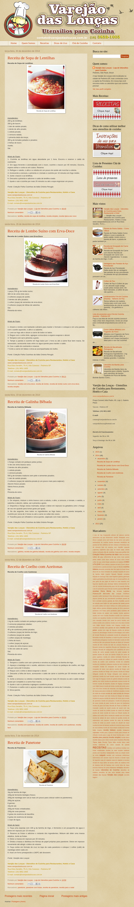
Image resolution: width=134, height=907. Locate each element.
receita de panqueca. (108, 701)
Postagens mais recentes (18, 896)
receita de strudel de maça (120, 723)
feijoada (113, 574)
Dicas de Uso (60, 43)
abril (99, 508)
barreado (117, 542)
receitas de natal (111, 750)
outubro (100, 485)
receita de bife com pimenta (101, 642)
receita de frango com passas (108, 671)
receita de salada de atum (101, 718)
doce (102, 572)
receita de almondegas (100, 632)
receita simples (52, 216)
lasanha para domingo (106, 584)
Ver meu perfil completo (102, 89)
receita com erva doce (26, 384)
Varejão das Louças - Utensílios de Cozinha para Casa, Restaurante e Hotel (116, 211)
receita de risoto (98, 713)
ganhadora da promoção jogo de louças (109, 579)
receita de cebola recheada (112, 657)
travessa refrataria (116, 767)
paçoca (95, 598)
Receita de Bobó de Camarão (120, 642)
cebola (127, 549)
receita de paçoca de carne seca (114, 698)
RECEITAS (99, 747)
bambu (111, 542)
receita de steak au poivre (101, 723)
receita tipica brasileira (116, 740)
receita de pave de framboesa (119, 703)
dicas (127, 569)
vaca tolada (125, 772)
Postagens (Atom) (18, 902)
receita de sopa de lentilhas (34, 216)
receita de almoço (123, 630)
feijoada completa (123, 574)
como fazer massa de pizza (111, 559)
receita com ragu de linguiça (107, 630)
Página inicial (47, 896)
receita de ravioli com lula (120, 708)
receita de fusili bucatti (106, 676)
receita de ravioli (105, 708)
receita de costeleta (122, 662)
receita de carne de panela (106, 654)
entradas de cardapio (111, 572)
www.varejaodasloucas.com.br (103, 396)
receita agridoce (124, 613)
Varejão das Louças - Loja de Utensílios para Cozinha (111, 69)
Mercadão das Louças (112, 593)
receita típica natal (123, 742)
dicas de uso (97, 572)
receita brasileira (109, 615)
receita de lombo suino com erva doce (64, 384)
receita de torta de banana (101, 725)
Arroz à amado (97, 540)
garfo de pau (100, 581)
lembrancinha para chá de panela (113, 586)
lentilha (20, 216)
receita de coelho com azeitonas (62, 725)
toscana (95, 767)
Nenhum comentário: (16, 212)
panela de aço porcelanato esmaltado (110, 598)
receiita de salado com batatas (107, 613)
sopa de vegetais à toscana (120, 760)
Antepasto (122, 537)
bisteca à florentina (120, 545)
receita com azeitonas (26, 725)
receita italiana (109, 730)
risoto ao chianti (120, 753)
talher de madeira (120, 762)
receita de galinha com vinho (56, 552)
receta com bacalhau (99, 753)
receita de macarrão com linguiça (113, 688)
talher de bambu (109, 762)
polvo (108, 610)
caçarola (126, 547)
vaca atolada (116, 772)
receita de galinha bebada (34, 552)
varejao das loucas (100, 775)
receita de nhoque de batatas (120, 696)
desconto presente (104, 569)
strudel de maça (98, 762)
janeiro (100, 519)
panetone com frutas (34, 887)
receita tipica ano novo (67, 216)
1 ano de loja (97, 535)
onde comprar (125, 596)
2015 (97, 452)
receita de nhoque (123, 693)
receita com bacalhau (99, 618)
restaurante (111, 753)
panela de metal (119, 603)
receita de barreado (114, 640)
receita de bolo (98, 645)
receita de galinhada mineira (113, 681)
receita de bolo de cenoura (112, 645)
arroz (127, 537)
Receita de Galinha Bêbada (30, 401)
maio (99, 504)
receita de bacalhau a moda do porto (111, 637)
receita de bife (124, 640)
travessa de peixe (103, 767)
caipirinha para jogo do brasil (110, 549)
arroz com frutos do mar (110, 540)
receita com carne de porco (111, 620)
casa (122, 549)
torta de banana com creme (109, 765)
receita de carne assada (101, 652)
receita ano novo (98, 615)
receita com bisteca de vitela (116, 618)
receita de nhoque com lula (101, 696)
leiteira (116, 584)
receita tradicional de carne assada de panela (111, 745)
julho (99, 496)
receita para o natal (66, 887)
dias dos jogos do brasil (118, 569)
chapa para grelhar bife (122, 552)
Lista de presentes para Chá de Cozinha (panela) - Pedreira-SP (108, 315)
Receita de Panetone (24, 742)
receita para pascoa (100, 737)
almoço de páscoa (117, 535)
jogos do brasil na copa (112, 581)
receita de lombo (42, 384)
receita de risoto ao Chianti (113, 713)
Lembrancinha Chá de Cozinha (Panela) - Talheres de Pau (116, 298)
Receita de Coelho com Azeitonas (35, 566)
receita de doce (118, 664)
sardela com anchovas (114, 755)
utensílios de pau (105, 772)
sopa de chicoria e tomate (117, 757)
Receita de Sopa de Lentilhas (31, 58)
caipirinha (96, 549)
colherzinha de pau (110, 557)
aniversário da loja (99, 537)
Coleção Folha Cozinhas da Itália (105, 554)
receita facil (121, 727)
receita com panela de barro (109, 628)
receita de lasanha (104, 684)
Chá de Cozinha (80, 43)
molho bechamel (103, 596)
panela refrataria (107, 608)
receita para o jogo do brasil (107, 735)
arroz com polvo (124, 540)
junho (99, 500)
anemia (127, 535)
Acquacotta (106, 535)
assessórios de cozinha (100, 542)
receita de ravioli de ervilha (101, 710)
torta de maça (124, 765)
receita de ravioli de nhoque (120, 710)
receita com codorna (103, 623)
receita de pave (104, 703)
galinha (20, 552)
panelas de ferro (118, 608)
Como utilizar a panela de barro (111, 564)
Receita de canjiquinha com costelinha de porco (114, 649)
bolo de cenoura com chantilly (112, 547)
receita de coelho (42, 725)
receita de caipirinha (104, 647)
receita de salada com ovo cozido (119, 715)
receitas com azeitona (114, 748)
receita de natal (110, 693)
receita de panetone (50, 887)
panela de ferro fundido (115, 601)
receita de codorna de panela (107, 659)
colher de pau (98, 557)
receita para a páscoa (107, 732)
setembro (101, 489)
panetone (21, 887)
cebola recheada (98, 552)
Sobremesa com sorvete (100, 757)
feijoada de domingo (99, 576)
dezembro (101, 459)
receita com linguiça (113, 625)
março (100, 511)
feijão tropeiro (105, 574)
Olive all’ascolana (114, 596)
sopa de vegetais (106, 760)
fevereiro (101, 515)
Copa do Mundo (118, 567)
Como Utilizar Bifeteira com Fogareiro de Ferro (114, 331)
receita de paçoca (98, 698)
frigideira (115, 576)
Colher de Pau (109, 281)
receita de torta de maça (117, 725)
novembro (101, 481)
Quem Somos (28, 43)
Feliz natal (109, 576)
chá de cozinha (109, 552)
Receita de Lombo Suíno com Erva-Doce (41, 231)
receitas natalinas (123, 750)
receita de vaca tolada (110, 727)
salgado (102, 755)
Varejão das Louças (115, 775)
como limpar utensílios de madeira (112, 562)
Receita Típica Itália (109, 742)
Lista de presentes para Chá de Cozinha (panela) (108, 589)
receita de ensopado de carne (110, 666)
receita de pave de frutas (101, 705)
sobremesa (125, 755)
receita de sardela (116, 718)
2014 (97, 455)
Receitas (44, 43)
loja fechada (117, 591)
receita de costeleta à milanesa (102, 664)
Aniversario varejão (112, 537)
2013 (97, 524)
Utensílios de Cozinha (110, 770)
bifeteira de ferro (108, 545)
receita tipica (125, 737)
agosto (100, 493)
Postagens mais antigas (74, 896)
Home (14, 43)
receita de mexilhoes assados (115, 691)
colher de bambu (124, 554)
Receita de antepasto (106, 635)
